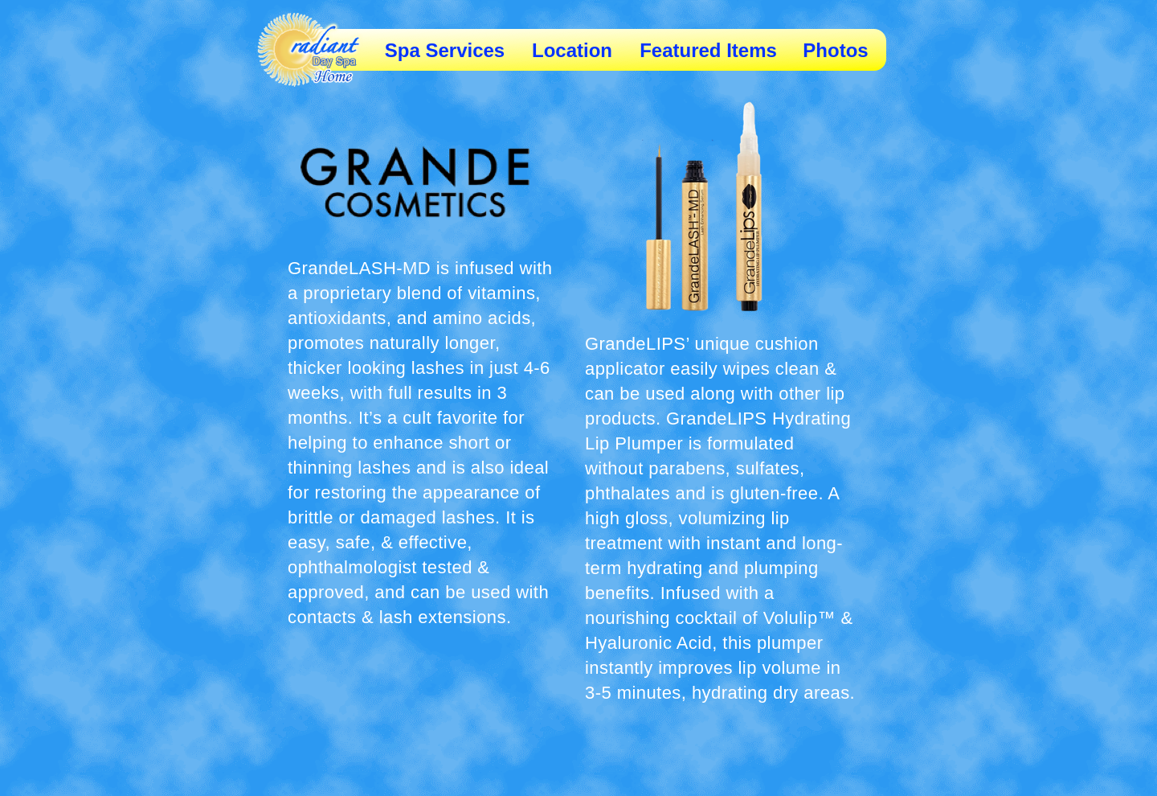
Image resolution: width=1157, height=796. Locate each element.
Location (572, 50)
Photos (835, 50)
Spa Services (445, 50)
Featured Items (708, 50)
